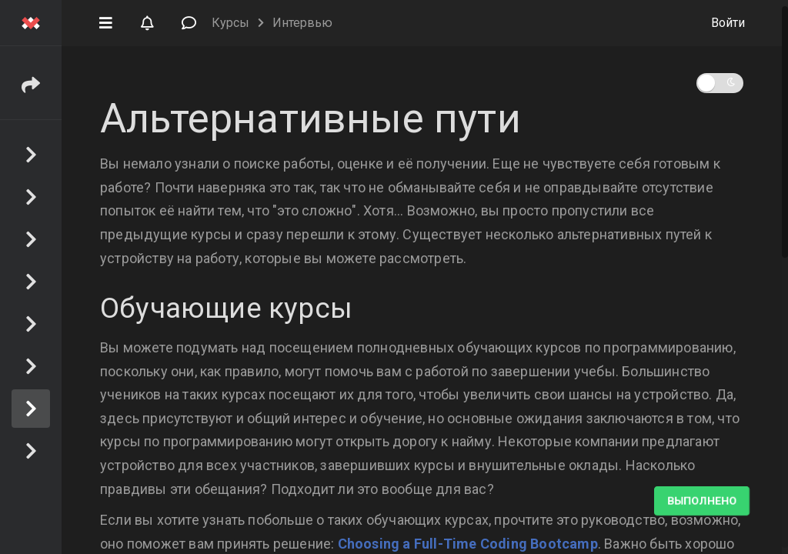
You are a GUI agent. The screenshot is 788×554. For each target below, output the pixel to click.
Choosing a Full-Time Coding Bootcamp (468, 544)
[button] (105, 21)
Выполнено (701, 501)
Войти (728, 22)
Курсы (230, 22)
